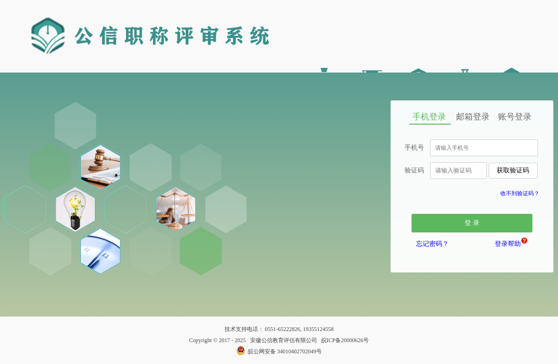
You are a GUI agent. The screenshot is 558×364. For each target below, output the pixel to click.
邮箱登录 (473, 116)
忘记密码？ (432, 243)
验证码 (414, 170)
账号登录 (514, 116)
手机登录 (429, 116)
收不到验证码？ (519, 193)
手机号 (414, 147)
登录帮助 (510, 242)
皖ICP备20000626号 (345, 340)
